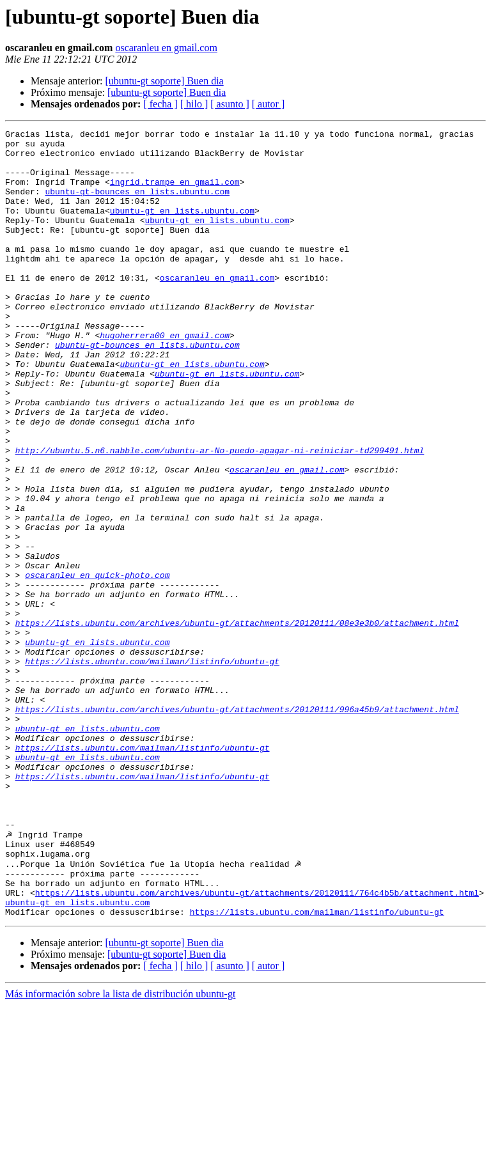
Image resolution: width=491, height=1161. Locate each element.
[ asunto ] (229, 103)
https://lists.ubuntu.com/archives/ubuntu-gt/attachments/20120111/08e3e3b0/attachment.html (237, 722)
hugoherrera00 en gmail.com (165, 377)
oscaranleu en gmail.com (166, 47)
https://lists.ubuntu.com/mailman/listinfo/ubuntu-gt (152, 768)
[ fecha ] (160, 103)
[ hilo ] (194, 103)
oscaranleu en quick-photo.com (97, 665)
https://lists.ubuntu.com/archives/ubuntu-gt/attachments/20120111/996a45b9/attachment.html (237, 826)
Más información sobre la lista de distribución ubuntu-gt (120, 1149)
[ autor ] (268, 103)
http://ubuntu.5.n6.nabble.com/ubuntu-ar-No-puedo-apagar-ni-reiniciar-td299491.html (220, 515)
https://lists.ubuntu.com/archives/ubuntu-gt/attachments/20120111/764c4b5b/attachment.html (257, 1044)
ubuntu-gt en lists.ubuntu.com (182, 227)
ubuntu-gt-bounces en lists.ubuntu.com (137, 204)
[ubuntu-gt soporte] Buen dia (164, 80)
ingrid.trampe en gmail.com (175, 193)
